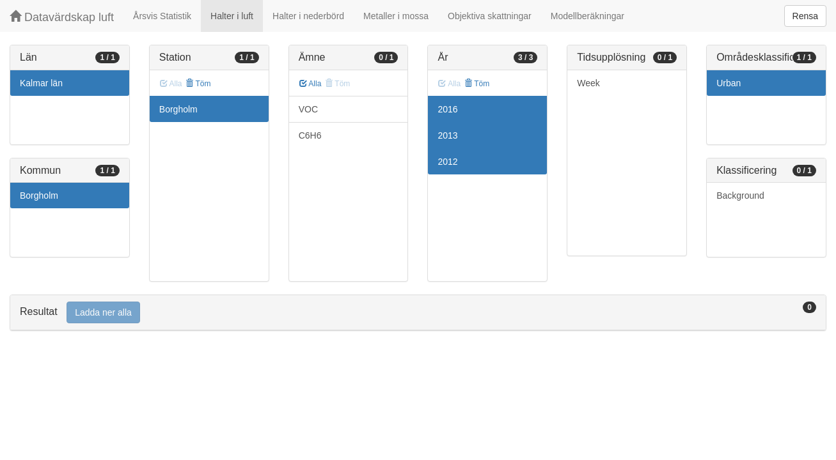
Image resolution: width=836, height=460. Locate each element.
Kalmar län (41, 83)
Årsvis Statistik (162, 16)
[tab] (418, 312)
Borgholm (39, 195)
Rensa (805, 16)
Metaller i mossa (396, 16)
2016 (447, 109)
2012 (447, 162)
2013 (447, 135)
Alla (310, 83)
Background (740, 195)
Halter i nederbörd (308, 16)
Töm (197, 83)
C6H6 (310, 135)
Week (588, 83)
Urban (728, 83)
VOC (308, 109)
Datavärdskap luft (62, 17)
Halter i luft (231, 16)
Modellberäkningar (587, 16)
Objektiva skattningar (490, 16)
